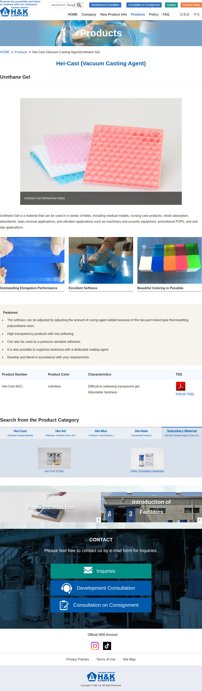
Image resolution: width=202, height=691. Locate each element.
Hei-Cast (20, 433)
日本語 (184, 14)
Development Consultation (105, 4)
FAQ (166, 14)
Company (89, 14)
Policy (154, 14)
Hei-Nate (141, 433)
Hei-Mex (101, 433)
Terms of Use (105, 659)
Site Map (129, 659)
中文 (197, 14)
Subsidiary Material (182, 433)
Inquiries (171, 4)
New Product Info (113, 14)
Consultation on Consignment (144, 4)
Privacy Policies (77, 659)
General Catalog (191, 4)
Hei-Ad (61, 433)
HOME (73, 14)
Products (138, 14)
